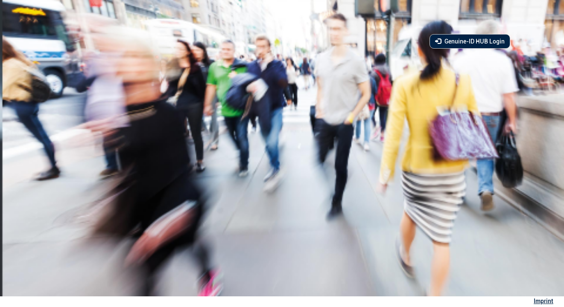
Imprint (543, 301)
